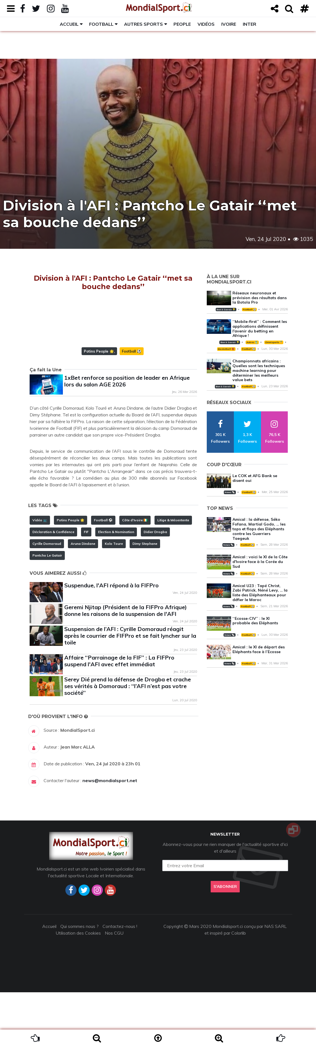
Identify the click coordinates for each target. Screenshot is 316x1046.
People (182, 24)
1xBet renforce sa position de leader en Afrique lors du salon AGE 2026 (127, 435)
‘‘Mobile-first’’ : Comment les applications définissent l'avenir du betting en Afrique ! (259, 328)
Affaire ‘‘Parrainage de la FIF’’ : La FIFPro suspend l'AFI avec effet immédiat (119, 714)
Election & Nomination (116, 585)
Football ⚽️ (131, 405)
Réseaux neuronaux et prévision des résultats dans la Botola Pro (259, 297)
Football (101, 24)
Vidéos (206, 24)
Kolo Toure (114, 597)
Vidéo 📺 (39, 574)
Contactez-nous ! (120, 980)
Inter (249, 24)
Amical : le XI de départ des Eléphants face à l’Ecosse (258, 649)
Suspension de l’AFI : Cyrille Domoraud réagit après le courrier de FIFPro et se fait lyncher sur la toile (130, 689)
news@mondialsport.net (109, 834)
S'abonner (225, 940)
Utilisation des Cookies (78, 986)
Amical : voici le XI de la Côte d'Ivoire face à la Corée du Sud (260, 561)
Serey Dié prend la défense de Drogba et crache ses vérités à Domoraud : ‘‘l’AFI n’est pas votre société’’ (127, 740)
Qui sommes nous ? (79, 980)
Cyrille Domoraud (46, 597)
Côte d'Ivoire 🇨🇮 (135, 574)
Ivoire (228, 24)
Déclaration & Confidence (53, 585)
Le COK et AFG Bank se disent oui (254, 478)
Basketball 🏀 (226, 349)
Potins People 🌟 (99, 405)
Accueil (69, 24)
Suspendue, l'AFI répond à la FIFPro (111, 638)
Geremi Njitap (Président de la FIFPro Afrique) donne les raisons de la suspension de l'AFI (125, 664)
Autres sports (143, 24)
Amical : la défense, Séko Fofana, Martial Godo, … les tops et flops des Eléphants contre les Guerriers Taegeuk (259, 529)
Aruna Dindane (83, 597)
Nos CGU (114, 986)
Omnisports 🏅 (273, 342)
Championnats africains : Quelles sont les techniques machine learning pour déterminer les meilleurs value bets (258, 370)
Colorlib (238, 986)
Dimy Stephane (144, 597)
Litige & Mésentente (173, 574)
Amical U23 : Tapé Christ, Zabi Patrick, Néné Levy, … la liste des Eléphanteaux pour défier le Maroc (260, 592)
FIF (86, 585)
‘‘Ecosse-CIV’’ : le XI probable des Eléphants (255, 621)
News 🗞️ (230, 492)
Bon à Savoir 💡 (226, 309)
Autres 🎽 (252, 342)
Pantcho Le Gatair (47, 609)
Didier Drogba (155, 585)
